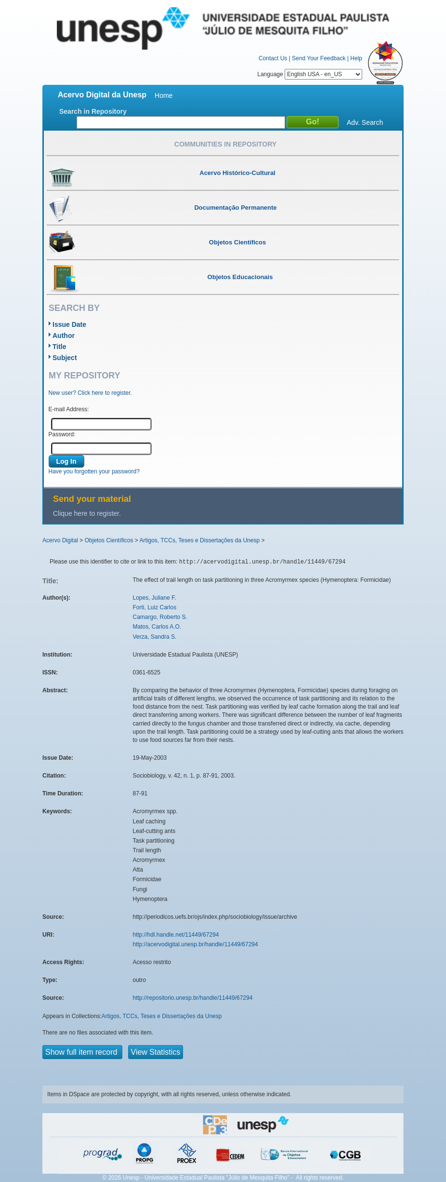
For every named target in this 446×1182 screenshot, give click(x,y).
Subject (64, 358)
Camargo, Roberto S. (160, 617)
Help (356, 58)
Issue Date (69, 324)
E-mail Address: (69, 409)
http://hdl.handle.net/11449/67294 (176, 934)
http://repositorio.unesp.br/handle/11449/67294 (193, 997)
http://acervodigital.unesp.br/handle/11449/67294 (195, 944)
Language (309, 74)
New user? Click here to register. (90, 393)
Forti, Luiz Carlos (155, 607)
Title (59, 346)
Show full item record (82, 1052)
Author (63, 335)
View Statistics (156, 1052)
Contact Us (273, 58)
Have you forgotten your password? (94, 471)
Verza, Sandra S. (155, 636)
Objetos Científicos (109, 540)
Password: (62, 434)
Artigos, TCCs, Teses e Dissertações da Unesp (199, 540)
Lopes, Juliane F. (154, 597)
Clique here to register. (87, 513)
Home (163, 95)
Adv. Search (365, 122)
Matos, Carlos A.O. (157, 626)
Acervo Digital (60, 540)
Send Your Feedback (318, 58)
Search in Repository (93, 111)
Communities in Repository (225, 144)
